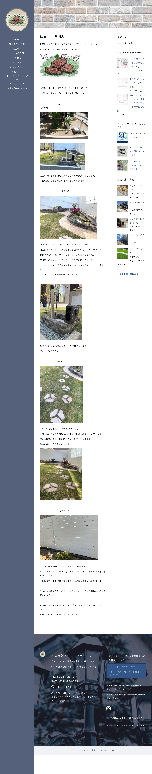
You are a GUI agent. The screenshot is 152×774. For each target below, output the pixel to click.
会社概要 (17, 58)
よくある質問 (17, 53)
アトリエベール (17, 84)
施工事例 (17, 49)
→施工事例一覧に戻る (127, 274)
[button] (126, 670)
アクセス (17, 62)
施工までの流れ (17, 44)
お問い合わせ (17, 67)
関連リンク (17, 71)
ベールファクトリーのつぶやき (17, 77)
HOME (17, 39)
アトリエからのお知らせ (17, 88)
